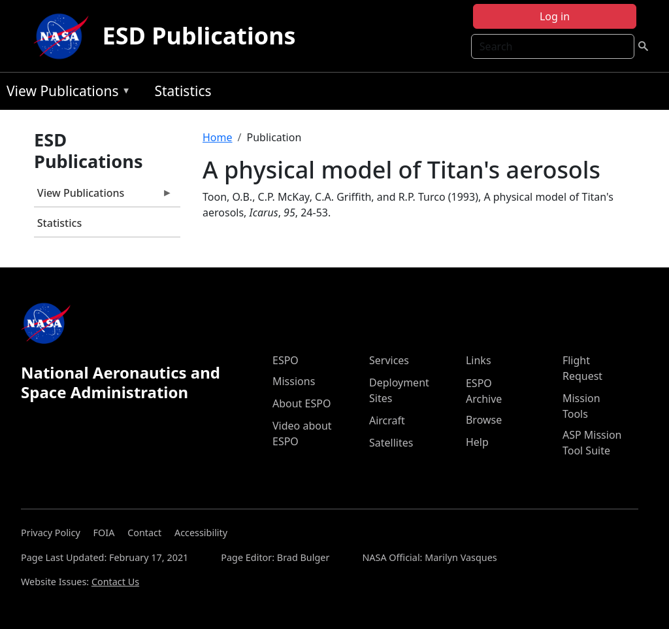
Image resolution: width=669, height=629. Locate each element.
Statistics (182, 91)
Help (477, 442)
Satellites (391, 442)
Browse (484, 420)
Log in (555, 16)
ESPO (285, 360)
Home (218, 137)
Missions (293, 381)
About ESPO (301, 403)
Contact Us (115, 581)
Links (478, 360)
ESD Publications (198, 36)
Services (389, 360)
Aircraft (387, 420)
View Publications (65, 93)
